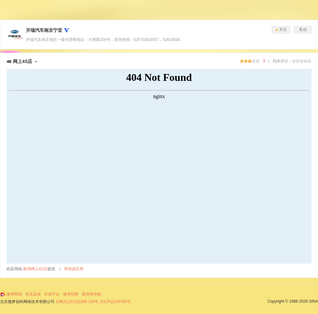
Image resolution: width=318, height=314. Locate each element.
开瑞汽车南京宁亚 (44, 30)
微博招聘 (71, 294)
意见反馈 (33, 294)
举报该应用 (73, 269)
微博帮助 (14, 294)
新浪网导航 (91, 294)
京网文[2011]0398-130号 (76, 301)
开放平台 (52, 294)
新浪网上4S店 (35, 269)
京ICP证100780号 (115, 301)
